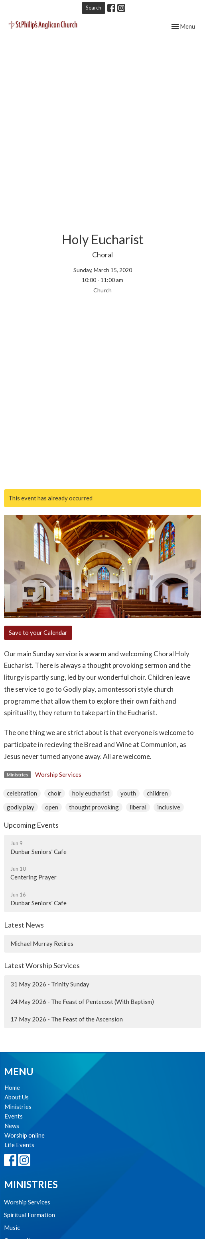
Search (93, 7)
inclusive (168, 807)
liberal (138, 807)
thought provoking (94, 807)
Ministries (18, 1106)
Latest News (24, 924)
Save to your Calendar (38, 632)
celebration (22, 793)
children (157, 793)
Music (12, 1227)
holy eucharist (91, 793)
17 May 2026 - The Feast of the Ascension (66, 1019)
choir (54, 793)
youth (128, 793)
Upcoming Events (31, 825)
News (11, 1125)
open (51, 807)
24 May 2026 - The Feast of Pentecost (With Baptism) (82, 1001)
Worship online (24, 1135)
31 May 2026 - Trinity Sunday (49, 984)
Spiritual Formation (29, 1214)
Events (13, 1116)
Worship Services (58, 774)
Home (12, 1087)
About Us (16, 1097)
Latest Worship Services (42, 965)
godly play (20, 807)
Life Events (19, 1144)
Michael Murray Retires (41, 943)
